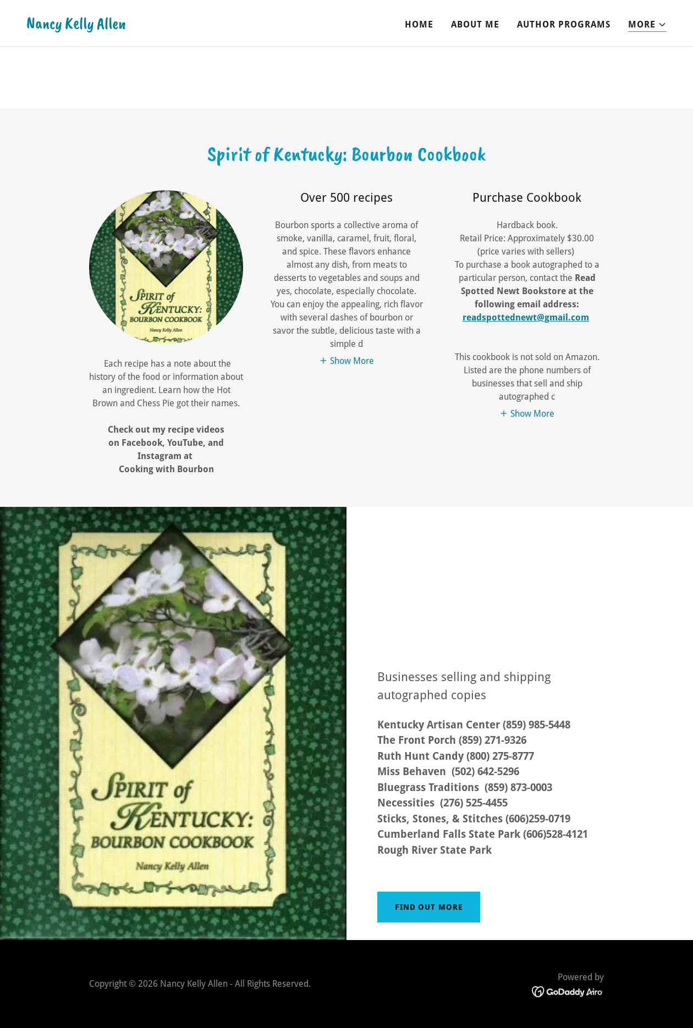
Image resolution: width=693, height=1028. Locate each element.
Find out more (429, 907)
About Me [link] (475, 24)
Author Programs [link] (563, 24)
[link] (76, 25)
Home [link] (419, 24)
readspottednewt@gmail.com (526, 317)
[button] (647, 25)
